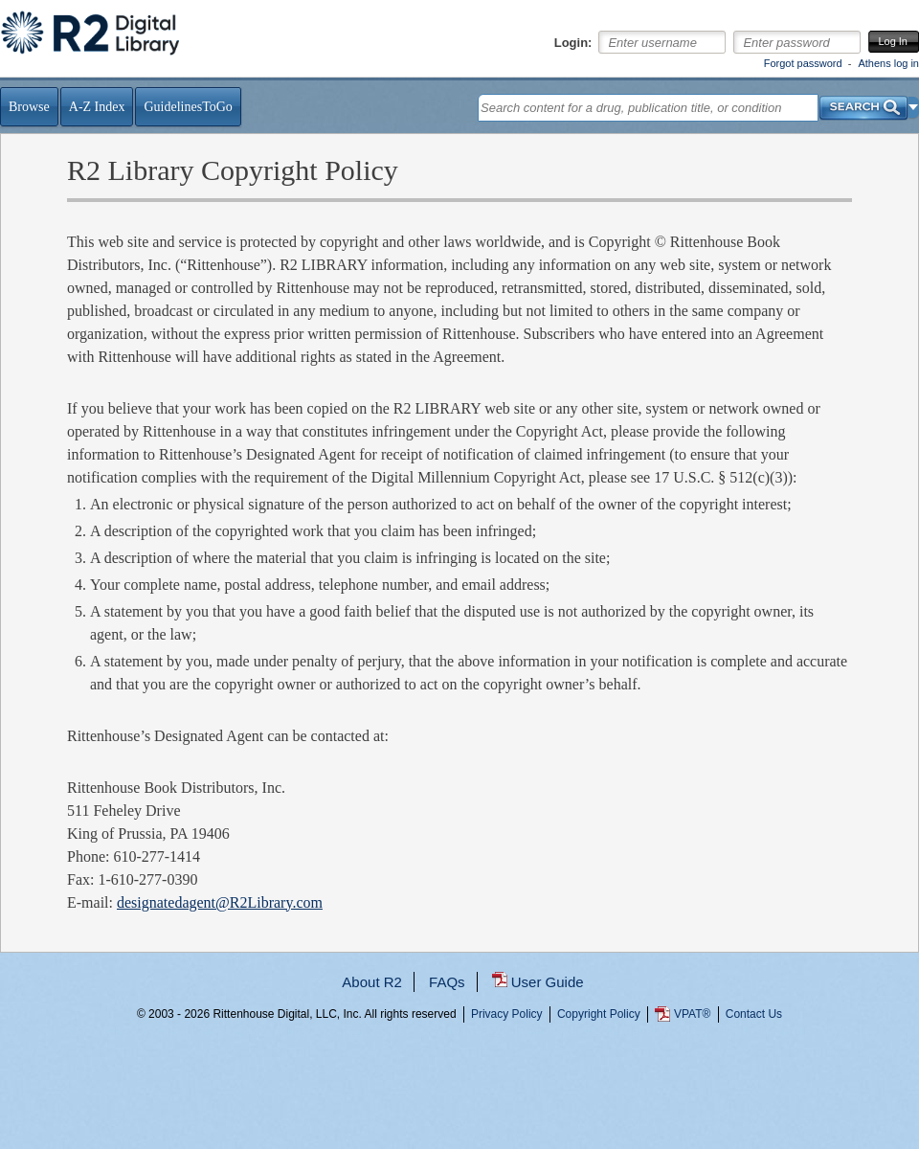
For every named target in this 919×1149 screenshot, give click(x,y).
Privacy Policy (507, 1014)
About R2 (372, 982)
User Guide (547, 982)
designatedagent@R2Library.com (220, 902)
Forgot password (803, 63)
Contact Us (754, 1014)
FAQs (447, 982)
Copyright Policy (598, 1014)
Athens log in (888, 63)
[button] (913, 107)
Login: (573, 43)
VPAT (692, 1014)
